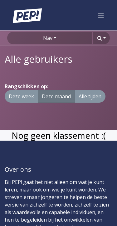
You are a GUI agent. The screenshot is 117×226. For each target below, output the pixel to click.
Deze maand (56, 96)
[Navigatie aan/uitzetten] (100, 15)
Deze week (21, 96)
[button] (101, 38)
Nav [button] (47, 38)
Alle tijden (90, 96)
